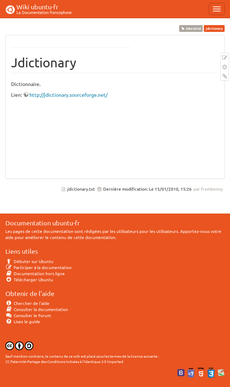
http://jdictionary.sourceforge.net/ (68, 94)
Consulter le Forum (28, 315)
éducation (191, 28)
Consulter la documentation (36, 309)
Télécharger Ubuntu (29, 279)
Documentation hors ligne (35, 273)
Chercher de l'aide (27, 303)
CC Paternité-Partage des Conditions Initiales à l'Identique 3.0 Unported (64, 361)
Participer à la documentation (38, 267)
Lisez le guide (22, 321)
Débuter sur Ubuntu (29, 261)
